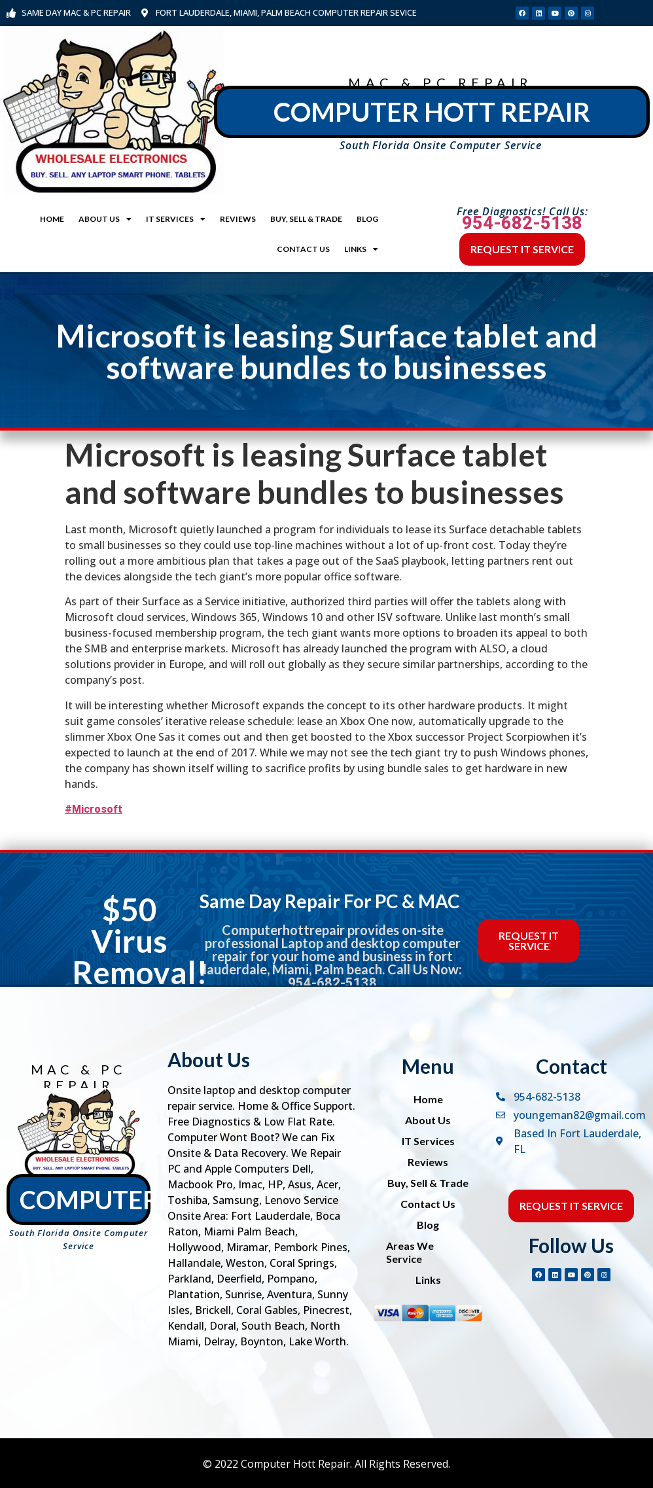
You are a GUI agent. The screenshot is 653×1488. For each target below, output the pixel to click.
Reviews (238, 219)
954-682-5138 (522, 223)
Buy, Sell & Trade (306, 219)
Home (52, 219)
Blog (367, 219)
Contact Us (303, 249)
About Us (105, 219)
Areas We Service (410, 1252)
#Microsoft (93, 809)
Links (361, 249)
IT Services (175, 219)
